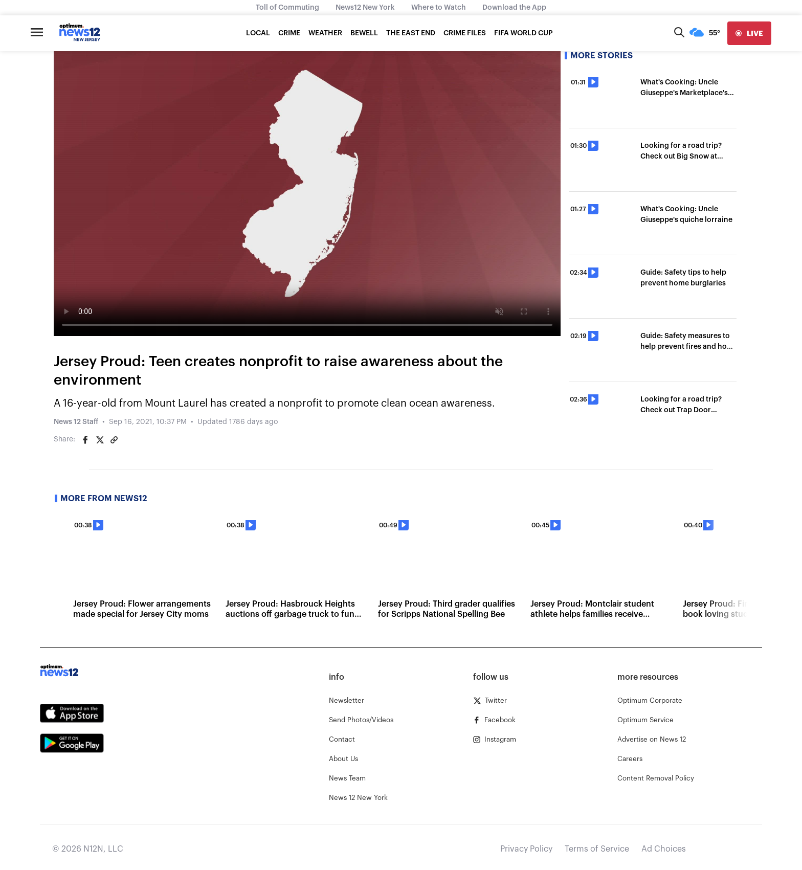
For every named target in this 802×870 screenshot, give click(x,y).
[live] (749, 33)
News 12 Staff (76, 422)
